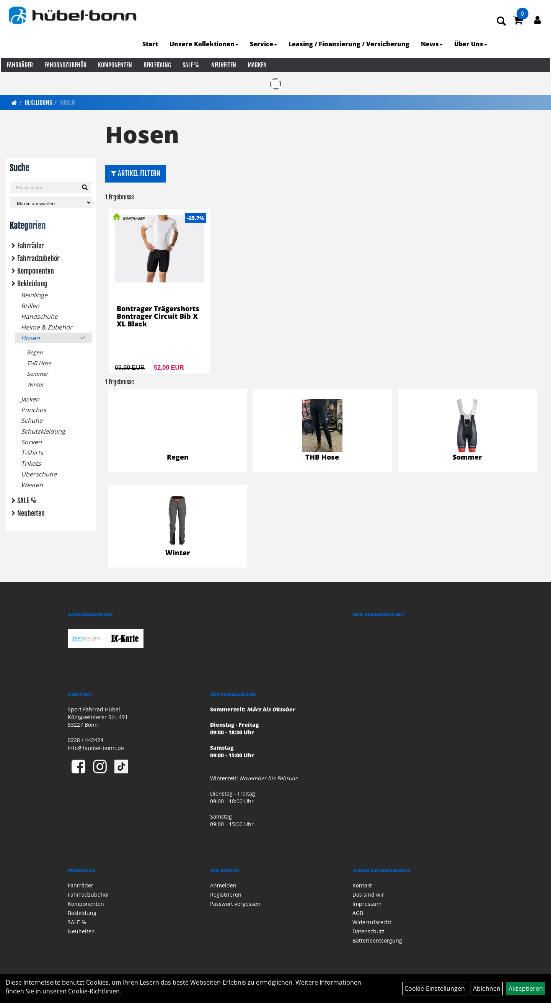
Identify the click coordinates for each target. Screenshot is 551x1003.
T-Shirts (32, 452)
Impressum (366, 903)
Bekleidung (156, 65)
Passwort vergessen (235, 903)
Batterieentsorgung (377, 940)
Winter (35, 384)
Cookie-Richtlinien (94, 991)
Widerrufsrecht (371, 922)
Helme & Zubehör (46, 327)
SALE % (190, 65)
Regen (35, 352)
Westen (32, 485)
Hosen (67, 102)
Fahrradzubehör (65, 65)
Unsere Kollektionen (204, 44)
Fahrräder (19, 65)
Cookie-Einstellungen (434, 988)
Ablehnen (486, 988)
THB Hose (39, 363)
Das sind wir (368, 894)
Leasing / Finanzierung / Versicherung (349, 44)
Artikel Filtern (135, 173)
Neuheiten (222, 65)
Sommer (37, 373)
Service (264, 44)
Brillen (30, 306)
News (432, 44)
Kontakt (362, 885)
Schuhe (31, 420)
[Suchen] (84, 187)
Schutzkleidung (43, 431)
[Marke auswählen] (51, 202)
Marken (256, 65)
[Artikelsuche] (502, 21)
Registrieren (225, 894)
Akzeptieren (526, 988)
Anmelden (223, 885)
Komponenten (114, 65)
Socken (31, 442)
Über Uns (471, 44)
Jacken (30, 399)
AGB (357, 913)
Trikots (31, 463)
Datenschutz (368, 931)
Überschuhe (39, 474)
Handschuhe (39, 316)
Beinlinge (34, 295)
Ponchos (33, 410)
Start (151, 44)
